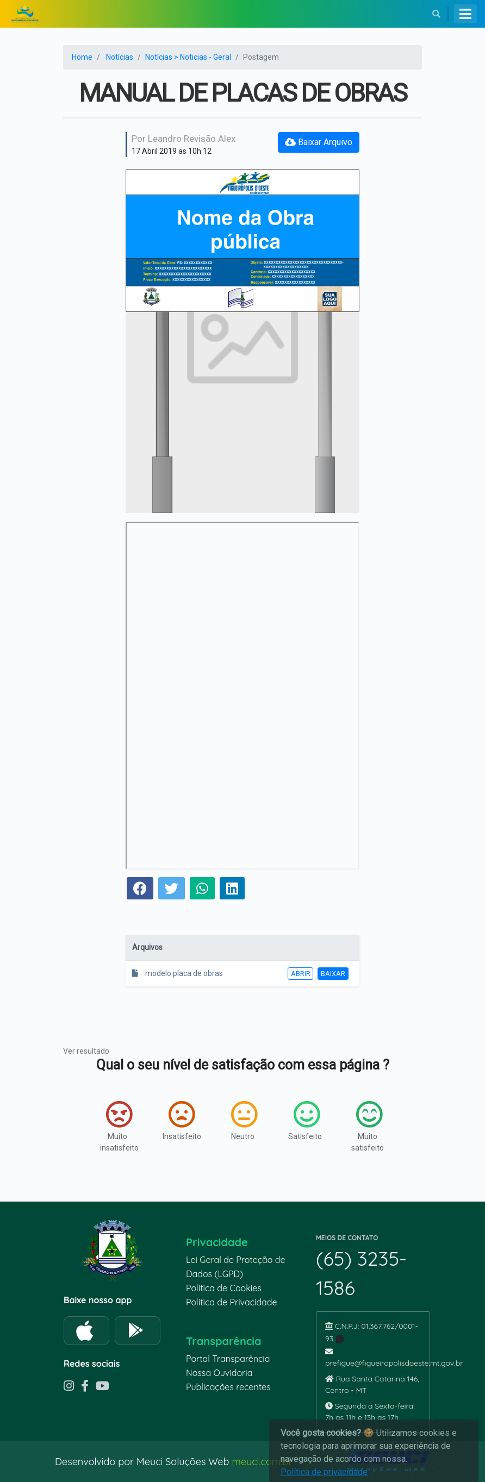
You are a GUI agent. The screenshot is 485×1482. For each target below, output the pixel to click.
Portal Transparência (228, 1358)
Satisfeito (305, 1120)
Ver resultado (86, 1051)
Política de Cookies (224, 1288)
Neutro (244, 1120)
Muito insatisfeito (119, 1126)
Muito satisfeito (367, 1126)
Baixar (333, 974)
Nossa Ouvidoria (219, 1372)
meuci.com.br (262, 1461)
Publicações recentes (228, 1386)
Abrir (300, 974)
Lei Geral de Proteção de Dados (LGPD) (235, 1266)
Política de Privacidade (231, 1302)
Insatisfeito (182, 1120)
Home (82, 57)
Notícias (119, 57)
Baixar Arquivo (318, 142)
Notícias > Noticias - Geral (188, 57)
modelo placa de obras (177, 973)
